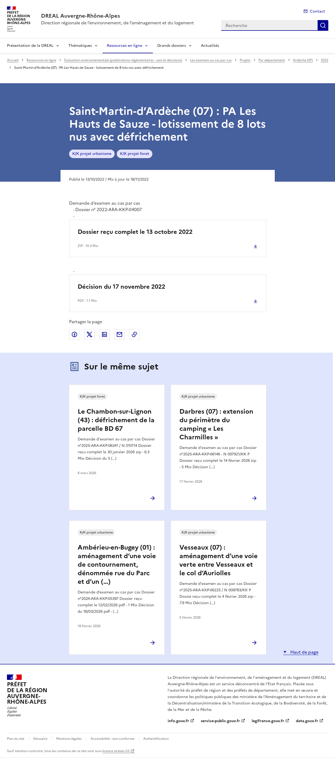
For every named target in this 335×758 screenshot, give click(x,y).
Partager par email (119, 334)
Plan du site (15, 738)
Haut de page (303, 652)
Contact (317, 11)
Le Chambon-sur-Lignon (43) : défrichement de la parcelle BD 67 (116, 420)
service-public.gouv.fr (220, 721)
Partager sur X (89, 334)
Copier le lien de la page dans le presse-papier (134, 334)
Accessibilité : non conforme (112, 738)
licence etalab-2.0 (115, 751)
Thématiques (80, 45)
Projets (245, 60)
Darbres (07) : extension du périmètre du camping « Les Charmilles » (216, 424)
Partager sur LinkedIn (104, 334)
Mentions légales (69, 738)
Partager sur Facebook (74, 334)
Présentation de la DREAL (30, 45)
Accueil (12, 60)
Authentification (156, 738)
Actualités (210, 45)
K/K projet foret (134, 154)
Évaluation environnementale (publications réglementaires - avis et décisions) (123, 60)
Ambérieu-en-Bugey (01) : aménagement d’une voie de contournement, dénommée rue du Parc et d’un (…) (117, 564)
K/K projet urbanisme (91, 154)
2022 (324, 60)
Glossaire (40, 738)
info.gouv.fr (178, 721)
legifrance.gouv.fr (268, 721)
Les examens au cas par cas (211, 60)
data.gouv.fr (307, 721)
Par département (271, 60)
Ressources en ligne (124, 45)
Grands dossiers (171, 45)
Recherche (323, 25)
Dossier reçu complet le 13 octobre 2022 (135, 231)
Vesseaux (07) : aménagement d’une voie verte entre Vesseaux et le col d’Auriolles (218, 560)
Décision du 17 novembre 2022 (121, 286)
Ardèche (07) (303, 60)
